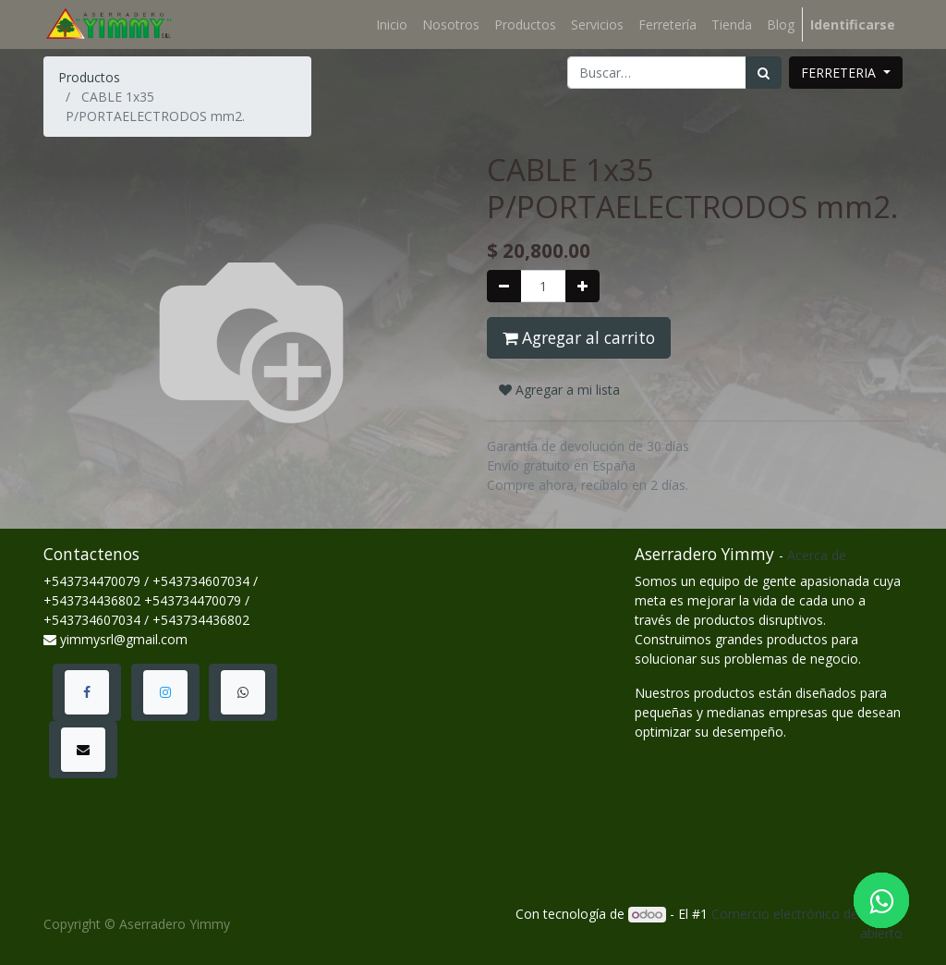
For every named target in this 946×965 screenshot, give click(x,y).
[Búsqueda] (764, 72)
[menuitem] (392, 24)
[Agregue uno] (582, 286)
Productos (89, 77)
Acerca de (816, 555)
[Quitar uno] (504, 286)
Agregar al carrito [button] (579, 337)
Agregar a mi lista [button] (559, 389)
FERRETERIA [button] (840, 72)
